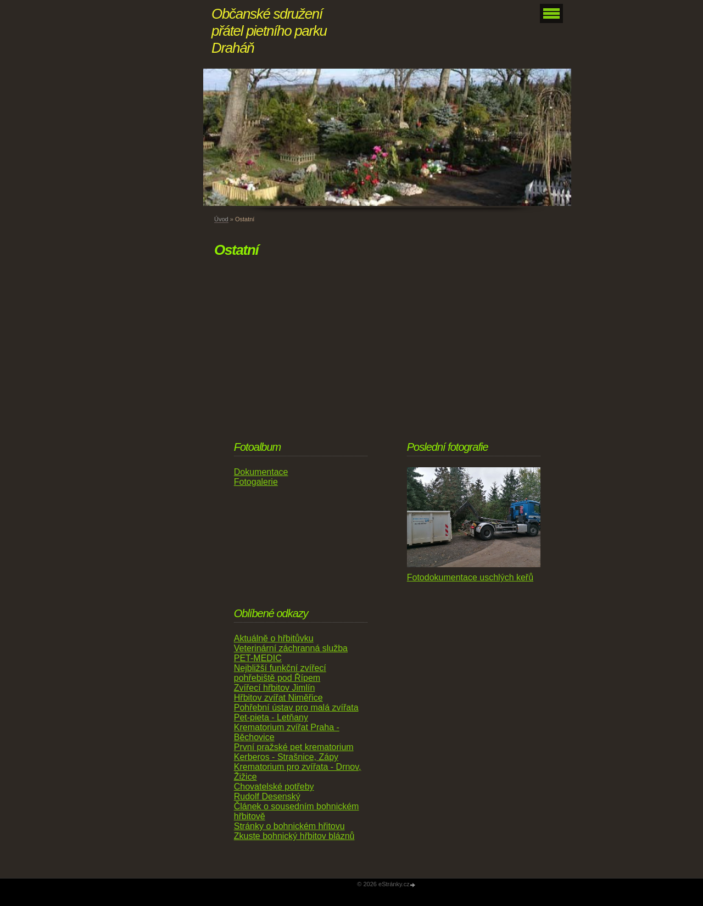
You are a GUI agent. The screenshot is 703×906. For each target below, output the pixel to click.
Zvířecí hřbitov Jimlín (274, 687)
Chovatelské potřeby (274, 786)
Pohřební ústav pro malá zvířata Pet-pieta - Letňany (296, 712)
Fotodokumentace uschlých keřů (470, 577)
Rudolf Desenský (267, 796)
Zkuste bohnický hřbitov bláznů (294, 836)
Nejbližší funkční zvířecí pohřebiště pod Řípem (280, 673)
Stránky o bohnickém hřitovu (289, 826)
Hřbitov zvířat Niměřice (278, 697)
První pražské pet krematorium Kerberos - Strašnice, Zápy (294, 752)
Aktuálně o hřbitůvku (274, 638)
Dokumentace (261, 472)
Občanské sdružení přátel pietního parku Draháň (269, 30)
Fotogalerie (256, 481)
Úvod (221, 219)
